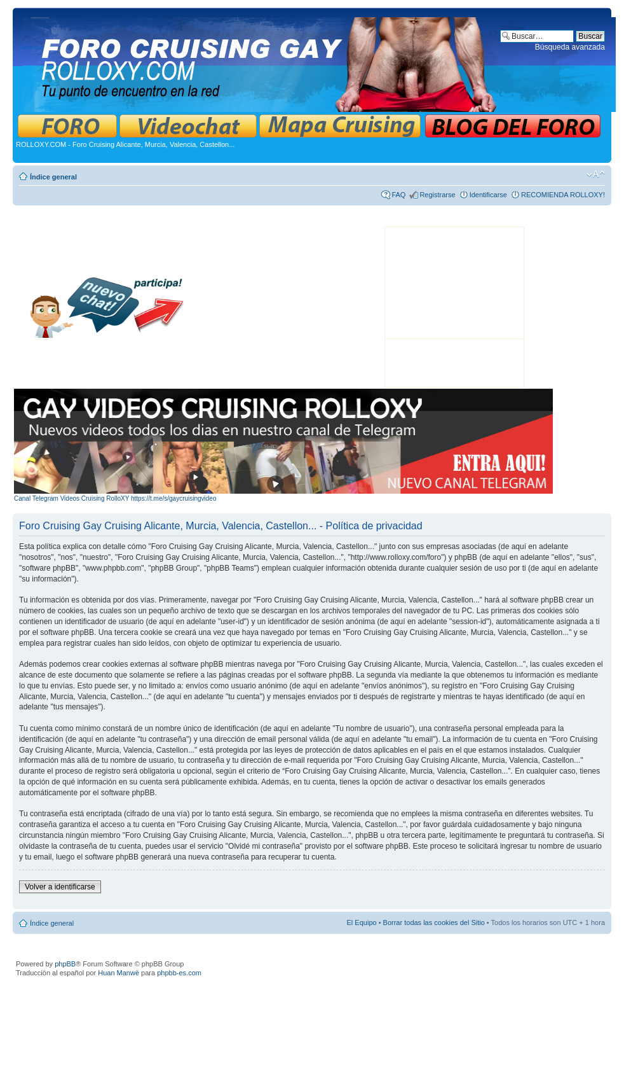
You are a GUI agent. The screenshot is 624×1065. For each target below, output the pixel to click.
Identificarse (488, 194)
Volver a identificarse (60, 886)
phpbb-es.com (179, 973)
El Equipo (362, 922)
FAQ (398, 194)
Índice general (53, 177)
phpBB (65, 964)
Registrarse (437, 194)
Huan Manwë (118, 973)
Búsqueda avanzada (570, 47)
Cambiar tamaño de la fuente (596, 174)
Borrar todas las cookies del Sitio (434, 922)
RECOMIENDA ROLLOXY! (563, 194)
